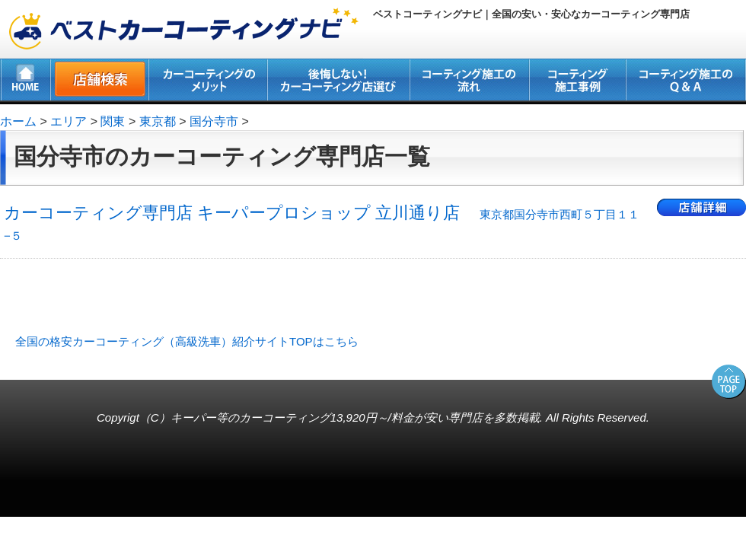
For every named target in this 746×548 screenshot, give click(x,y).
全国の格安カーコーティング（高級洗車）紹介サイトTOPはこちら (187, 341)
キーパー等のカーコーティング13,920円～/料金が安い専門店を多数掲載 (355, 417)
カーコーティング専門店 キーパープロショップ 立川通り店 (321, 222)
